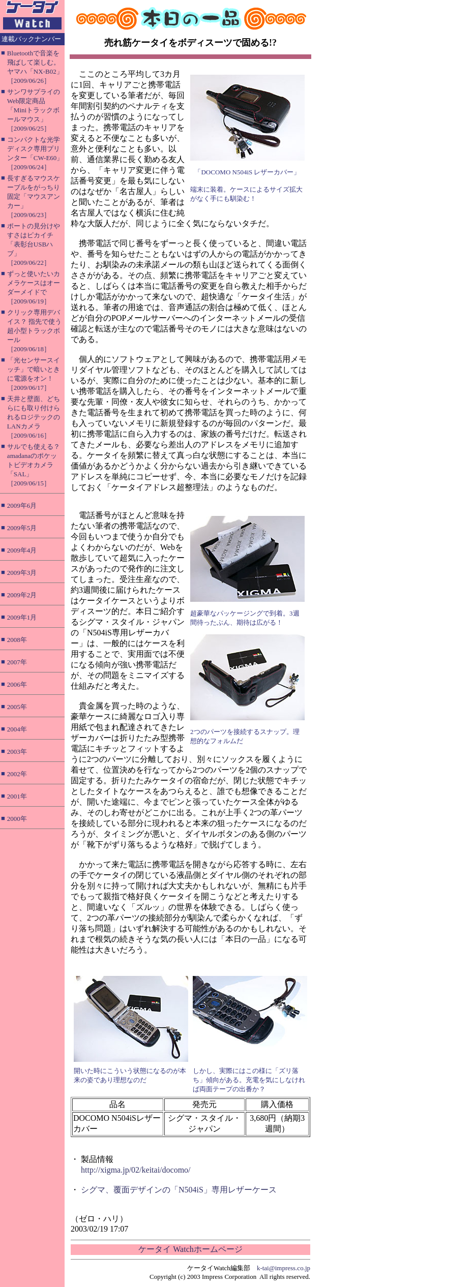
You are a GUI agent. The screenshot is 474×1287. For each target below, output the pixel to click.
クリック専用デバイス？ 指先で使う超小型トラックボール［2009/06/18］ (34, 331)
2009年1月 (22, 617)
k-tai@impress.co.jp (283, 1268)
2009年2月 (22, 595)
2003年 (17, 751)
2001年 (17, 796)
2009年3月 (22, 572)
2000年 (17, 818)
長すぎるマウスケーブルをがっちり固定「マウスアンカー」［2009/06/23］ (33, 196)
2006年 (17, 684)
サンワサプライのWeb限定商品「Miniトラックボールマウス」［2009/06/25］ (33, 110)
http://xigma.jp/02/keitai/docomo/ (136, 1170)
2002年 (17, 774)
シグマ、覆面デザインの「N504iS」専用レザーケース (179, 1189)
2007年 (17, 662)
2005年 (17, 707)
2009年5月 (22, 528)
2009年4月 (22, 550)
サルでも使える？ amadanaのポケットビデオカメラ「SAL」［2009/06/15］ (33, 465)
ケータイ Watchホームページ (190, 1249)
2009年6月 (22, 505)
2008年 (17, 639)
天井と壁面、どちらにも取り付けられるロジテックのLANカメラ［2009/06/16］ (33, 417)
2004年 (17, 729)
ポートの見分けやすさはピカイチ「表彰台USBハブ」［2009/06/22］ (33, 244)
